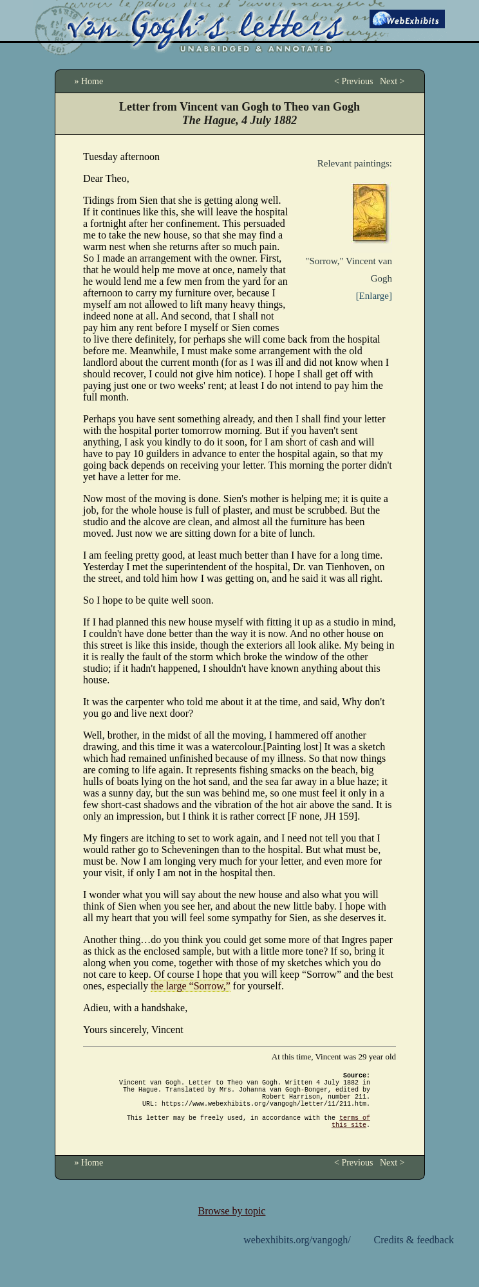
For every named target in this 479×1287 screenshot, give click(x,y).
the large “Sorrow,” (190, 985)
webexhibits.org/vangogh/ (296, 1255)
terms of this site (351, 1135)
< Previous (353, 81)
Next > (392, 81)
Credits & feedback (414, 1255)
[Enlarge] (374, 296)
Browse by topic (232, 1226)
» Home (89, 81)
